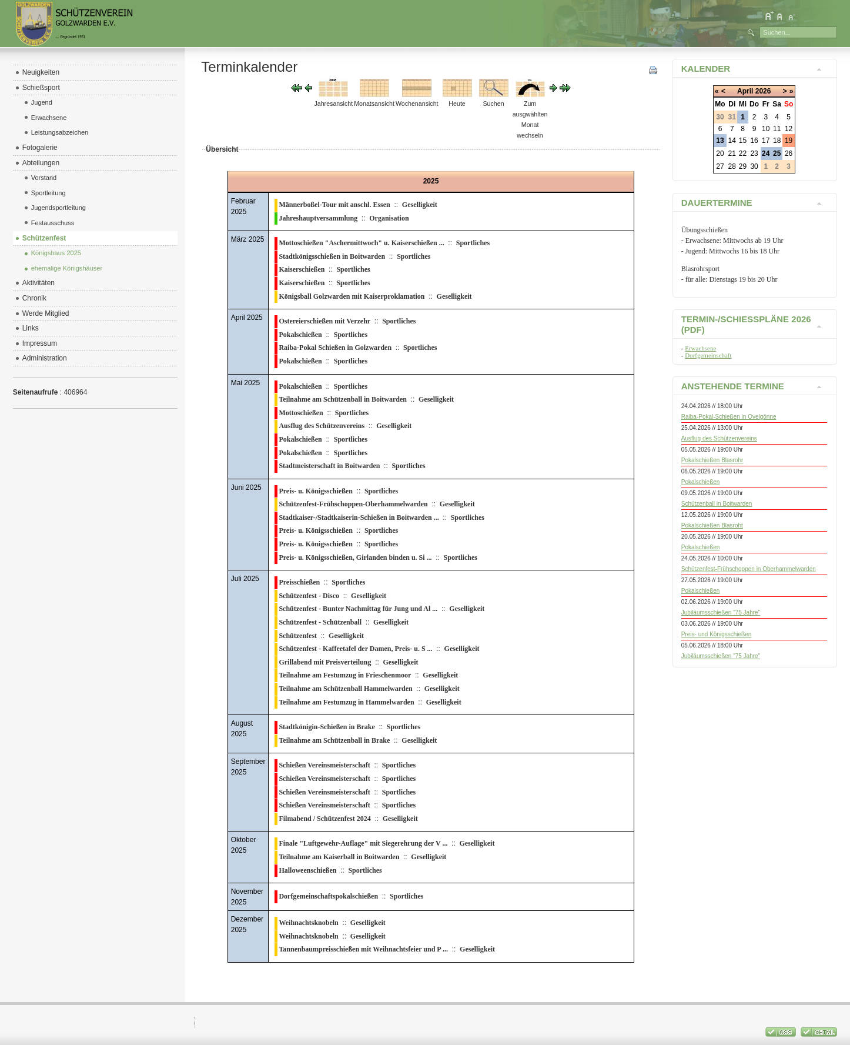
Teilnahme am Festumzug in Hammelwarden (346, 702)
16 (754, 140)
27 (720, 166)
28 (732, 166)
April (745, 91)
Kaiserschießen (301, 269)
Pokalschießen (300, 334)
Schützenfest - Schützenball (320, 622)
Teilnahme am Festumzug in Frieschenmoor (345, 675)
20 (720, 153)
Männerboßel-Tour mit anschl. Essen (334, 205)
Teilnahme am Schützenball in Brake (334, 740)
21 (732, 153)
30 (754, 166)
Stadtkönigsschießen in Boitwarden (332, 256)
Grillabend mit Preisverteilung (325, 662)
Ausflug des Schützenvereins (321, 426)
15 (743, 140)
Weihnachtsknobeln (308, 923)
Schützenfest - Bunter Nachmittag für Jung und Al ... (358, 609)
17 (765, 140)
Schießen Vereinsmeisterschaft (324, 765)
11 (777, 129)
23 (754, 153)
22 (743, 153)
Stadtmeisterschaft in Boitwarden (329, 466)
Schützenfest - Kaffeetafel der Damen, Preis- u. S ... (355, 649)
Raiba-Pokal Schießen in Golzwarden (335, 347)
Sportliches (473, 243)
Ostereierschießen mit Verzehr (324, 321)
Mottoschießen (301, 413)
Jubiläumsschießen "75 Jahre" (720, 612)
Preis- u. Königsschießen (315, 491)
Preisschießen (299, 582)
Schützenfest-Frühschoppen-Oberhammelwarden (353, 504)
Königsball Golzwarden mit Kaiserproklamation (351, 296)
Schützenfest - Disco (309, 596)
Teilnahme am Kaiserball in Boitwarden (339, 857)
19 (788, 140)
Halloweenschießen (307, 870)
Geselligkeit (419, 205)
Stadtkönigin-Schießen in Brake (326, 727)
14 (732, 140)
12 (788, 129)
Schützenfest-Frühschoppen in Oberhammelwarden (748, 569)
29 (743, 166)
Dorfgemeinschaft (708, 355)
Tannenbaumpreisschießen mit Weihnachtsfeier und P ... (363, 949)
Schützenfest (298, 636)
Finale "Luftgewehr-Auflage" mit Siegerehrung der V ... (363, 843)
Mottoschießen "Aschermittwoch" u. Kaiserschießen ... (361, 243)
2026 (763, 91)
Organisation (389, 218)
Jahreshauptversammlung (318, 218)
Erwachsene (700, 348)
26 (788, 153)
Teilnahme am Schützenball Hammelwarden (345, 689)
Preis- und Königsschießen (716, 634)
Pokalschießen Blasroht (712, 525)
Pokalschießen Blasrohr (712, 460)
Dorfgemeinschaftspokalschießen (328, 896)
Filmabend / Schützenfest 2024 (324, 818)
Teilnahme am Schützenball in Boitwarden (343, 399)
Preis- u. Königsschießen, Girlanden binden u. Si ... (355, 557)
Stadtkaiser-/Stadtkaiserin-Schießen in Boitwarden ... (359, 517)
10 (765, 129)
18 (777, 140)
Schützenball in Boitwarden (716, 503)
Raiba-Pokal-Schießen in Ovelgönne (729, 416)
